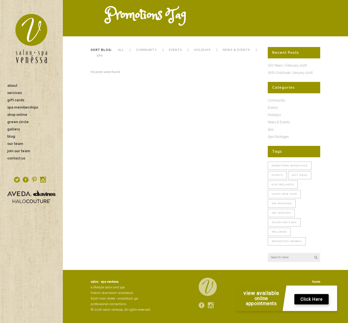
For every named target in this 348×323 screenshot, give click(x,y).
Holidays (274, 115)
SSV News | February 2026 (287, 65)
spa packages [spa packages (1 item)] (282, 203)
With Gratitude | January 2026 (290, 73)
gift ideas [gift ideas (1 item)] (299, 175)
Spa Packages (278, 137)
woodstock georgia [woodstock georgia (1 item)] (287, 241)
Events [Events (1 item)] (277, 175)
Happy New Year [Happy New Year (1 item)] (284, 194)
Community (276, 100)
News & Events (279, 122)
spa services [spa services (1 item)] (281, 213)
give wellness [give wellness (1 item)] (283, 184)
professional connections (108, 304)
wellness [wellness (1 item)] (279, 231)
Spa (271, 129)
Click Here (311, 300)
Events (273, 108)
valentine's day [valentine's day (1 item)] (284, 222)
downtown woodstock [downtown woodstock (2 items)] (290, 165)
